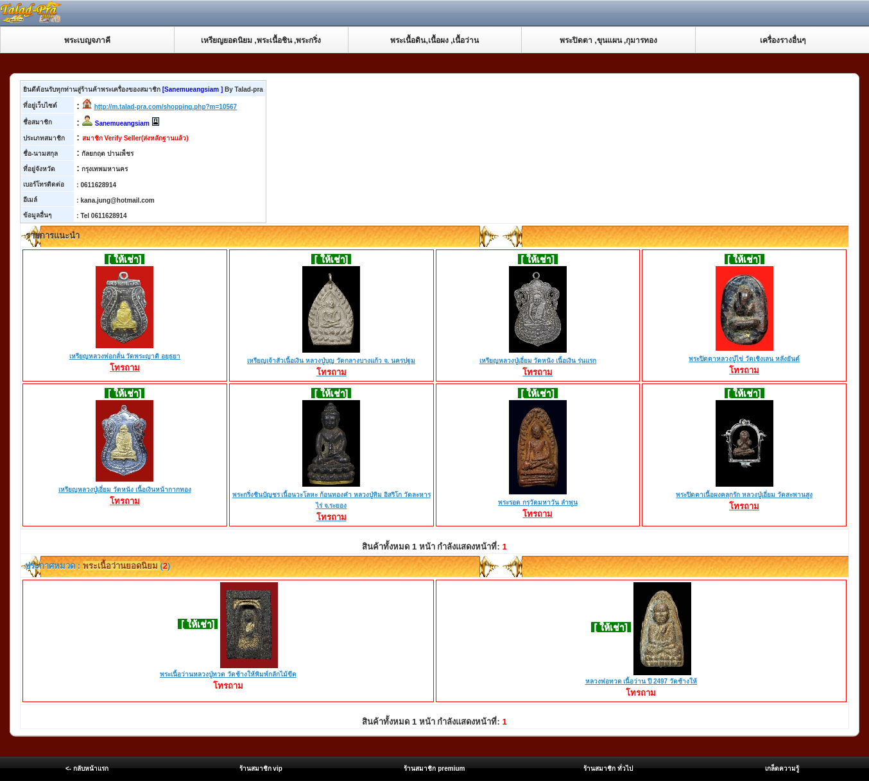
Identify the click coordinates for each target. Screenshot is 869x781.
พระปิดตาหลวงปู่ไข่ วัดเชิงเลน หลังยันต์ (744, 359)
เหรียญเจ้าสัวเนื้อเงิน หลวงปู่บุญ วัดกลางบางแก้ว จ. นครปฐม (331, 361)
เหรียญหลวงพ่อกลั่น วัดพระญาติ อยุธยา (125, 357)
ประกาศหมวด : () (97, 566)
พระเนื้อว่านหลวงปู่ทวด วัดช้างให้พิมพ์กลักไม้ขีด (228, 674)
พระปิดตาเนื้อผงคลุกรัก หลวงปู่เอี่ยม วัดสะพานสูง (744, 495)
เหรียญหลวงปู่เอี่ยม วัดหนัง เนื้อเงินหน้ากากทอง (124, 490)
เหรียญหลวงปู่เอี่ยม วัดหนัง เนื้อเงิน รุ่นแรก (537, 361)
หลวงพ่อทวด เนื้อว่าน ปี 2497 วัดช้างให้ (641, 681)
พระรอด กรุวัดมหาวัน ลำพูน (538, 503)
